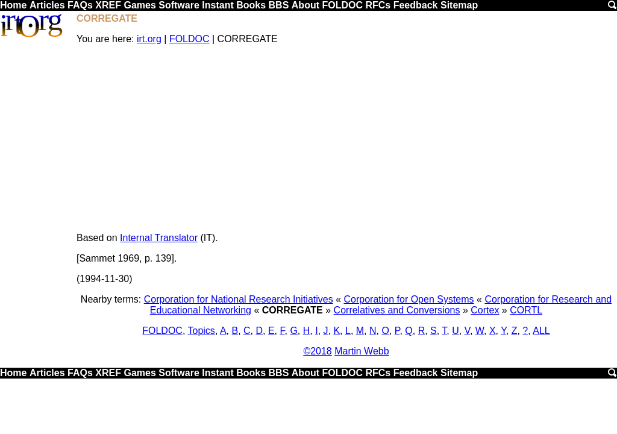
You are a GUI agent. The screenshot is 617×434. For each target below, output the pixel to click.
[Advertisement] (346, 138)
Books (251, 5)
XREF (108, 5)
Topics (201, 331)
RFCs (377, 5)
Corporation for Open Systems (408, 299)
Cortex (485, 310)
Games (139, 5)
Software (178, 5)
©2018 (317, 351)
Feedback (415, 5)
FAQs (80, 5)
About (305, 5)
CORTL (526, 310)
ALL (541, 331)
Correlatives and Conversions (397, 310)
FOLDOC (342, 5)
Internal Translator (159, 238)
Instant (217, 5)
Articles (47, 5)
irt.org (149, 39)
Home (13, 5)
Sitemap (459, 5)
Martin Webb (361, 351)
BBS (279, 5)
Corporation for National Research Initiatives (238, 299)
